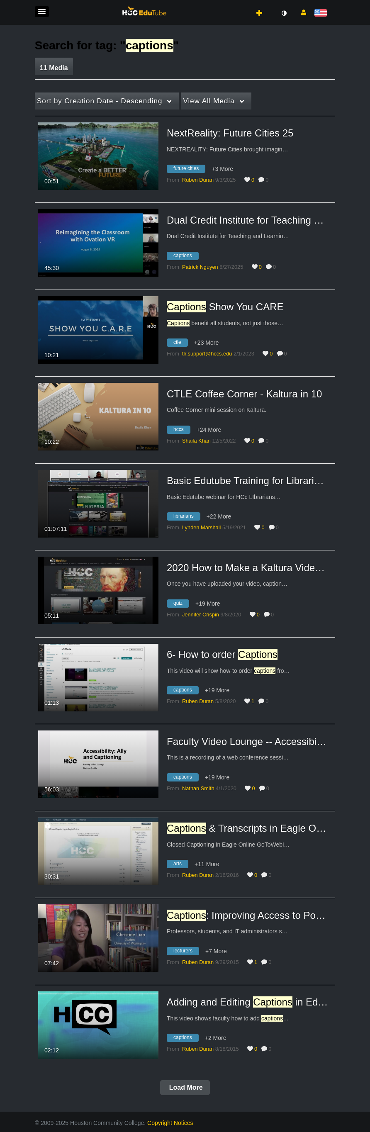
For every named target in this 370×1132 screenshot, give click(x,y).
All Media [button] (208, 101)
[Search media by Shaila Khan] (196, 441)
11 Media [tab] (54, 67)
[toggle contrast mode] (283, 13)
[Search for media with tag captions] (186, 256)
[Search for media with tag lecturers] (186, 952)
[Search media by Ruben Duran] (198, 180)
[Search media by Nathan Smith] (198, 788)
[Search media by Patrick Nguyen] (200, 267)
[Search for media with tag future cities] (189, 170)
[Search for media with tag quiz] (181, 604)
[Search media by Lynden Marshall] (201, 527)
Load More (184, 1087)
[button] (42, 11)
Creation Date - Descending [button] (99, 101)
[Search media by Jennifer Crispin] (200, 614)
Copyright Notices (170, 1123)
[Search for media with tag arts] (181, 865)
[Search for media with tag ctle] (180, 344)
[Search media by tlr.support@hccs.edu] (207, 354)
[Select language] (322, 13)
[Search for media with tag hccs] (182, 430)
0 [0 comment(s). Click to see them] (268, 180)
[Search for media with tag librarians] (187, 517)
